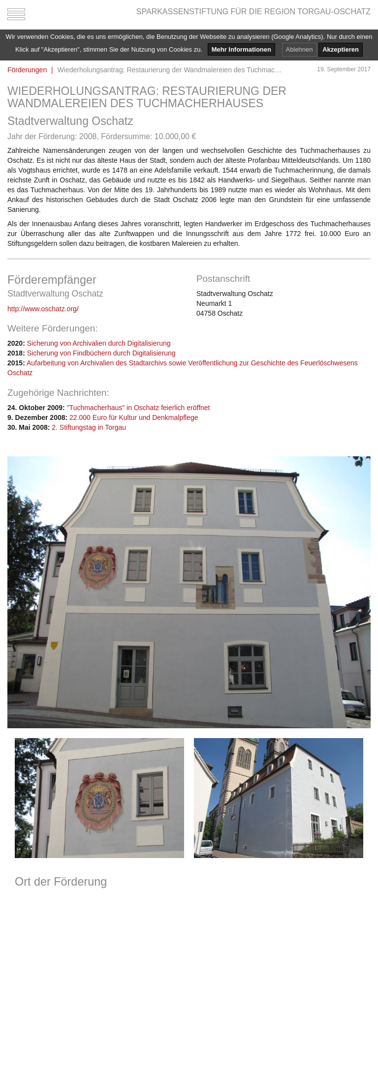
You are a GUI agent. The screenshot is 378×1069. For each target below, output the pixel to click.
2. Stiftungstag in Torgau (89, 427)
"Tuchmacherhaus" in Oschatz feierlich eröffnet (138, 408)
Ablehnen (299, 49)
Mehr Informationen (241, 49)
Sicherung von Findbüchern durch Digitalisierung (101, 353)
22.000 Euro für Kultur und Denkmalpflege (133, 417)
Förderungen (27, 70)
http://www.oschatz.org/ (43, 309)
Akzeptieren (340, 49)
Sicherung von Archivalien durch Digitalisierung (99, 343)
